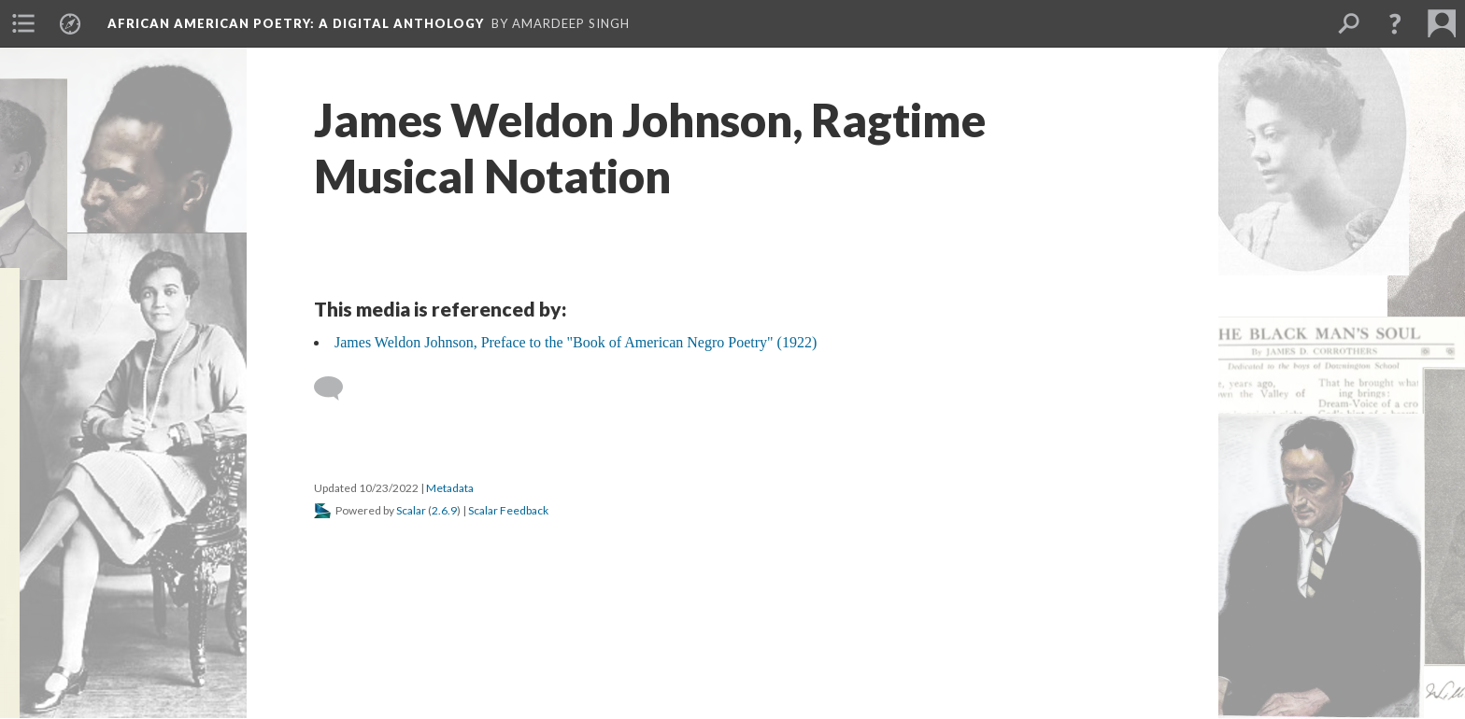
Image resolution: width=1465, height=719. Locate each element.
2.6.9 (444, 510)
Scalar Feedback (508, 510)
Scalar (411, 510)
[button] (1395, 23)
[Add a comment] (337, 388)
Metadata (450, 488)
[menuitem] (23, 23)
